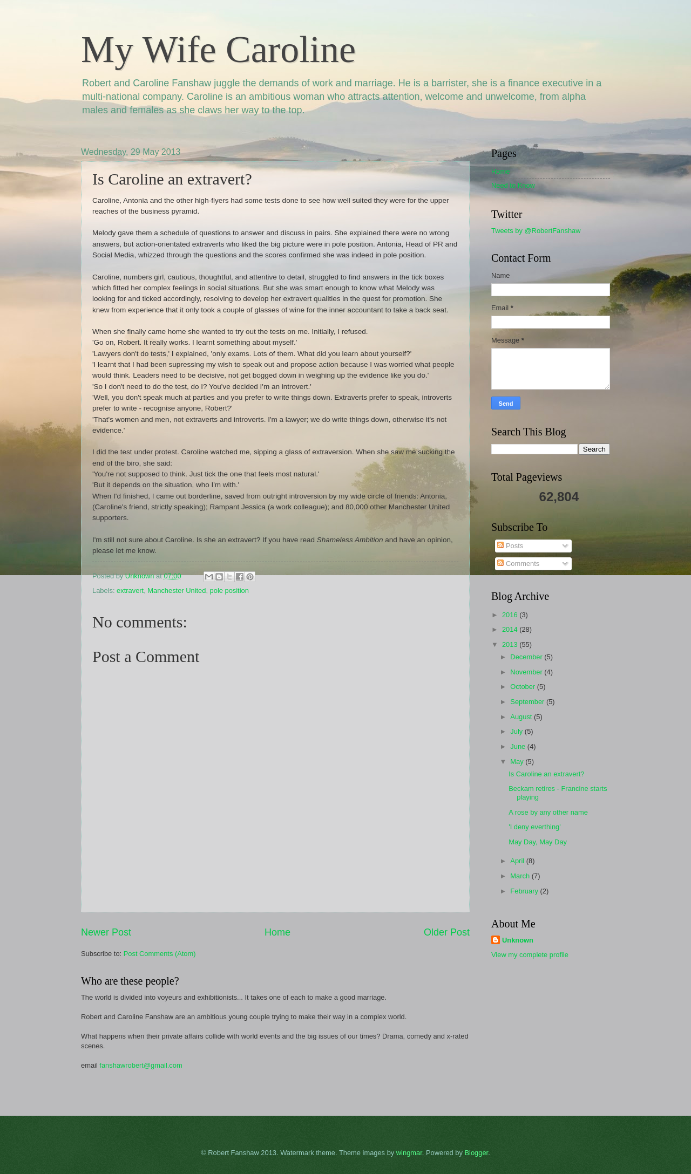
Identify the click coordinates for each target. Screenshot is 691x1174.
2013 (510, 644)
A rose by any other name (548, 812)
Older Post (447, 932)
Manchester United (176, 590)
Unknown (517, 940)
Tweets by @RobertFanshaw (536, 231)
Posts (510, 546)
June (518, 746)
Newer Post (106, 932)
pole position (229, 590)
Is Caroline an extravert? (546, 774)
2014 (510, 629)
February (525, 891)
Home (277, 932)
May (517, 761)
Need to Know (513, 185)
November (527, 672)
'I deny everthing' (535, 827)
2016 (510, 615)
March (520, 876)
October (523, 686)
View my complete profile (529, 955)
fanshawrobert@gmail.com (140, 1065)
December (527, 657)
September (528, 702)
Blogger (477, 1153)
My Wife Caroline (218, 49)
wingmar (409, 1153)
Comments (518, 563)
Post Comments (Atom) (160, 954)
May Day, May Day (538, 842)
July (517, 731)
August (522, 717)
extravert (130, 590)
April (518, 861)
